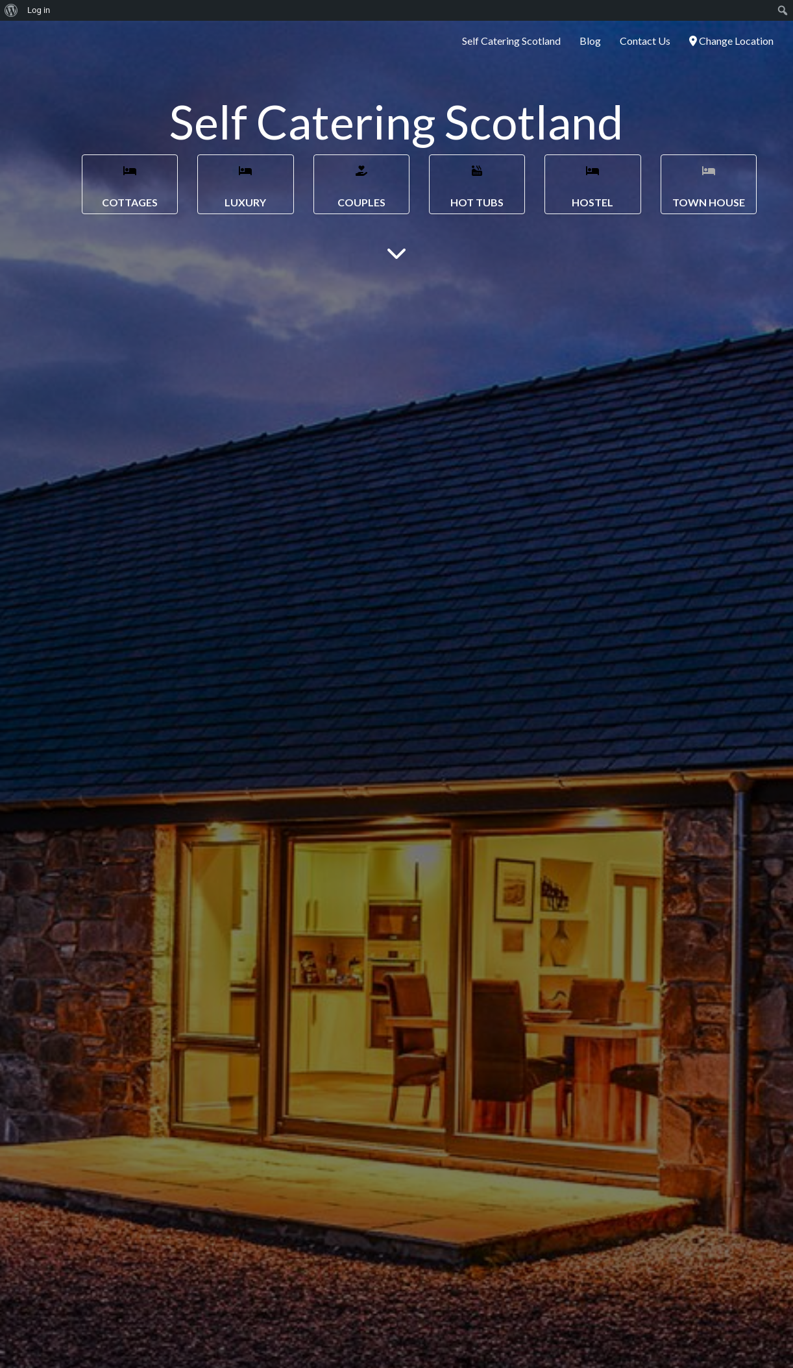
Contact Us (645, 40)
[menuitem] (11, 10)
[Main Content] (396, 252)
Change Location (731, 40)
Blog (590, 40)
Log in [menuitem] (38, 10)
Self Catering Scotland (511, 40)
